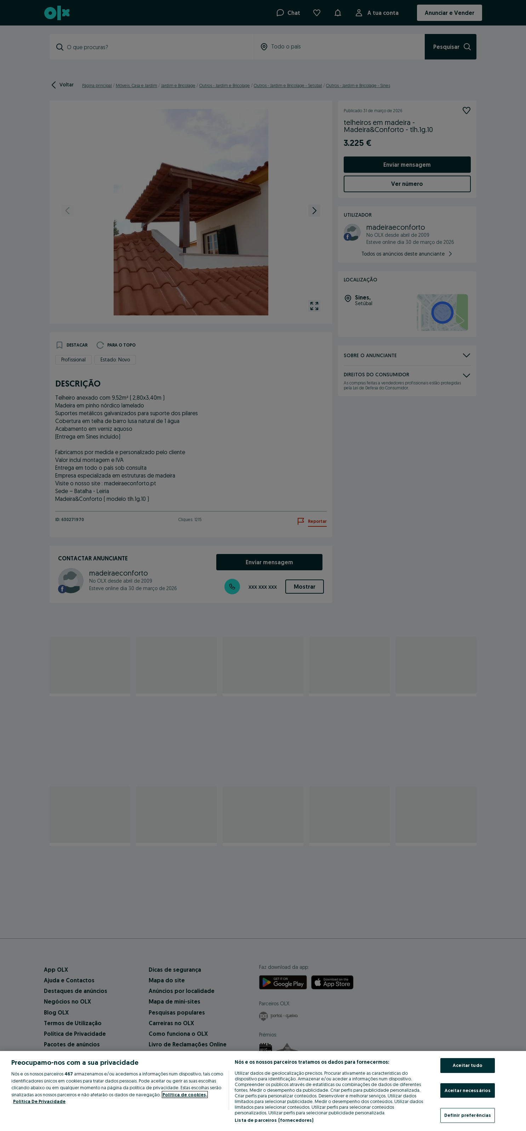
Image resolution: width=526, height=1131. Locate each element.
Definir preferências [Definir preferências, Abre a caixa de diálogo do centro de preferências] (467, 1115)
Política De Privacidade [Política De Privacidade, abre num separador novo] (39, 1101)
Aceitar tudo (467, 1065)
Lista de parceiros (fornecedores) (274, 1120)
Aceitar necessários (468, 1090)
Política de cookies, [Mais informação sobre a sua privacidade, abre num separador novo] (184, 1094)
